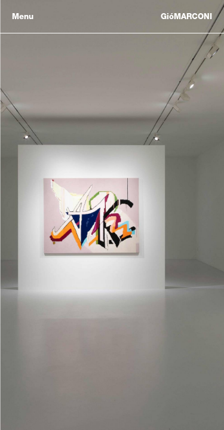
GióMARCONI (186, 16)
